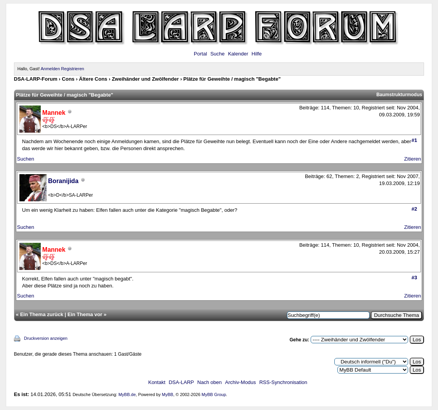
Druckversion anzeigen (46, 338)
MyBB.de (127, 394)
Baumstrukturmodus (399, 94)
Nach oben (209, 382)
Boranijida (63, 181)
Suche (217, 54)
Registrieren (72, 68)
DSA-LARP (181, 382)
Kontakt (156, 382)
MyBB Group (214, 394)
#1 (414, 140)
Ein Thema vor (85, 314)
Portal (200, 54)
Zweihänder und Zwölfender (145, 79)
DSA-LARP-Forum (35, 79)
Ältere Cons (93, 79)
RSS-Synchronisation (283, 382)
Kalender (238, 54)
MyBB (167, 394)
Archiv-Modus (240, 382)
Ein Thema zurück (41, 314)
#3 (414, 277)
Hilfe (257, 54)
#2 (414, 209)
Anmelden (50, 68)
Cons (68, 79)
